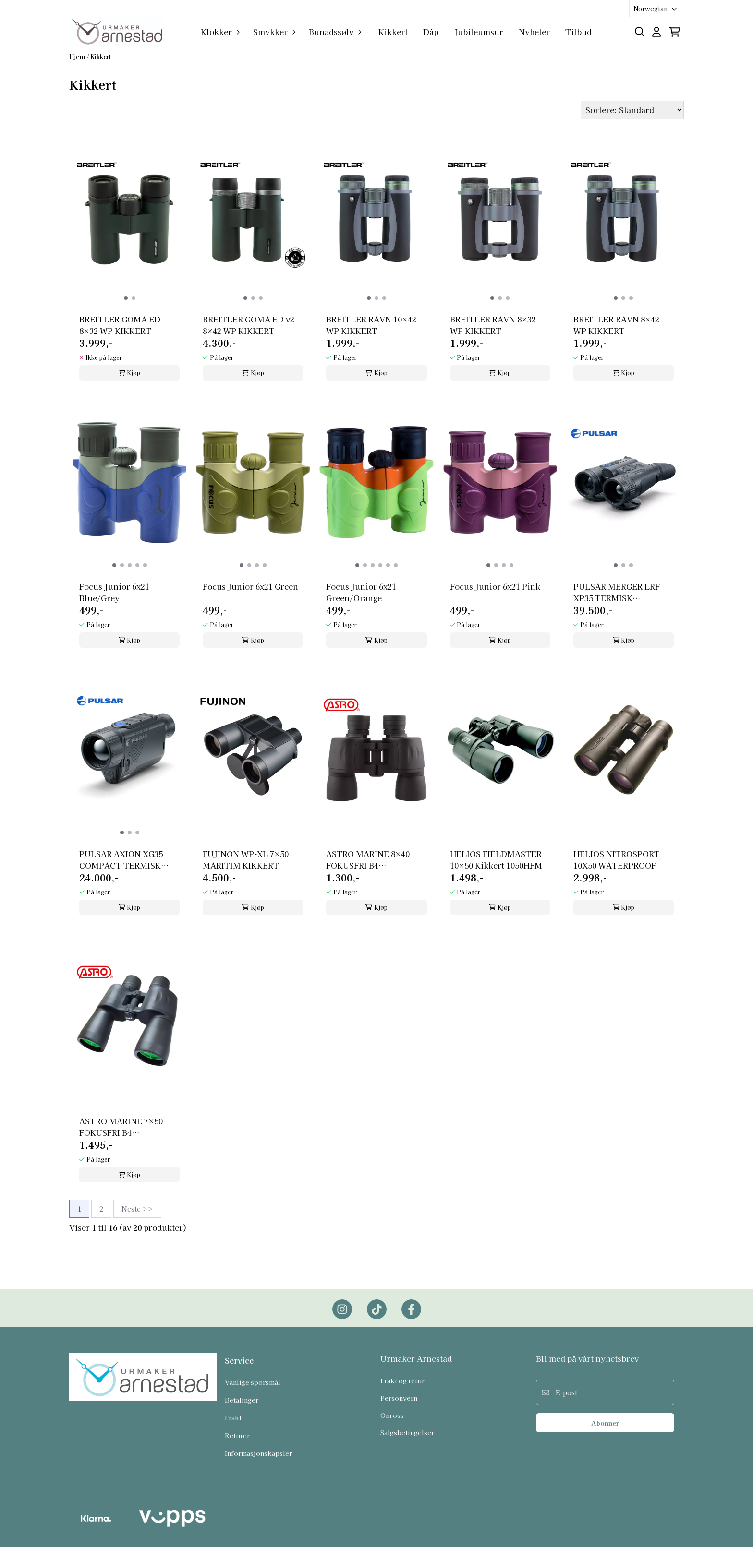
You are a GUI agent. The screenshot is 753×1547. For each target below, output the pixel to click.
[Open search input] (640, 32)
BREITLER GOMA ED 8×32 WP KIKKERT (119, 324)
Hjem (77, 56)
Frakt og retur (402, 1380)
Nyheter (534, 31)
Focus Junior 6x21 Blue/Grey (114, 592)
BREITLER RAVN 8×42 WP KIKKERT (616, 324)
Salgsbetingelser (407, 1432)
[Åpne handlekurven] (674, 32)
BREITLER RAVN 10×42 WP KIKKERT (371, 324)
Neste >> (137, 1209)
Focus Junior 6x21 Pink (495, 586)
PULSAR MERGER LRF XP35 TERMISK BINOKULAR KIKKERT (617, 592)
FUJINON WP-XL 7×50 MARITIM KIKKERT (246, 859)
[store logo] (117, 31)
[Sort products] (632, 110)
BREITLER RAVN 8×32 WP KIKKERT (493, 324)
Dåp (430, 31)
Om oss (392, 1415)
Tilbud (578, 31)
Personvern (398, 1398)
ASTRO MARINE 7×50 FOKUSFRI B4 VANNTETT (121, 1126)
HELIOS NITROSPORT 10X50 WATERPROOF (616, 859)
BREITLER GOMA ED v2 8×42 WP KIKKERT (248, 324)
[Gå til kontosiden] (656, 32)
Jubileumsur (478, 31)
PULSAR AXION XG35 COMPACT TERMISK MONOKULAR (121, 859)
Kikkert (393, 31)
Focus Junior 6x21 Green (250, 586)
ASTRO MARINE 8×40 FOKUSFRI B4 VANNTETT (368, 859)
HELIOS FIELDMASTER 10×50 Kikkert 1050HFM (496, 859)
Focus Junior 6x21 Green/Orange (361, 592)
